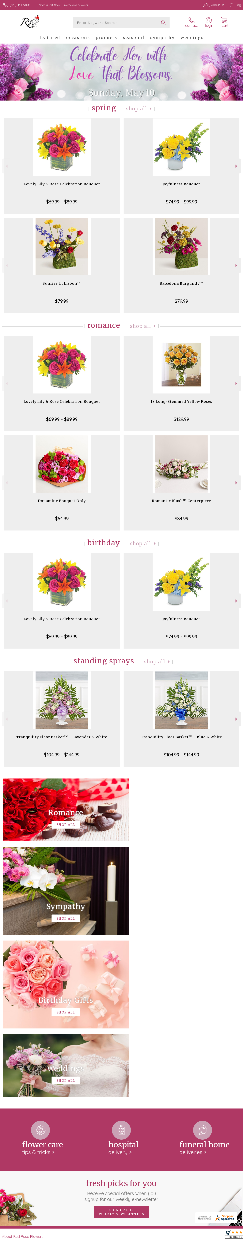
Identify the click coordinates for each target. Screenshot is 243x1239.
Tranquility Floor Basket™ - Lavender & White (61, 737)
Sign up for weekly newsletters (121, 1050)
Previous (6, 166)
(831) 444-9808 (20, 5)
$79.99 (61, 301)
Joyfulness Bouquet (181, 184)
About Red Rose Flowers (22, 1074)
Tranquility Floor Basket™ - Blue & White (181, 737)
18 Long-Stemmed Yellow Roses (181, 401)
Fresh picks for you (121, 1028)
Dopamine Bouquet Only (62, 501)
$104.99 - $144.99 (62, 755)
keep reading (133, 1082)
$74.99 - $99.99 (181, 202)
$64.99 (62, 518)
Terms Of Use (150, 1235)
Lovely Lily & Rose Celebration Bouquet (62, 184)
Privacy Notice (173, 1235)
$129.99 (181, 419)
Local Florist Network (202, 1235)
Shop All (136, 109)
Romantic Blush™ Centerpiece (181, 501)
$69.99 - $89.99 (62, 202)
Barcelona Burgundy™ (181, 283)
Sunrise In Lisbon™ (62, 283)
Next (237, 166)
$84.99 (181, 518)
